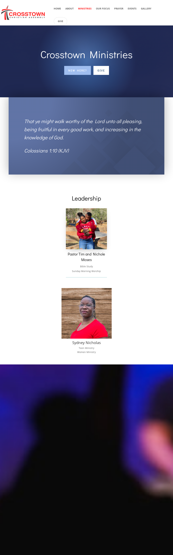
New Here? (77, 70)
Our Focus (103, 8)
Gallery (146, 8)
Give (60, 21)
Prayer (118, 8)
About (69, 8)
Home (57, 8)
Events (132, 8)
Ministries (85, 8)
